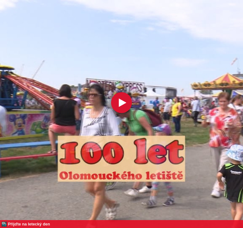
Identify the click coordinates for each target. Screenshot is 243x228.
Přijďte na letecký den (29, 224)
